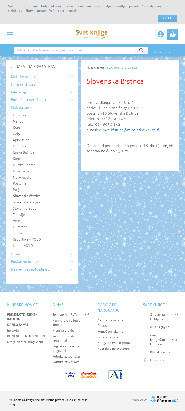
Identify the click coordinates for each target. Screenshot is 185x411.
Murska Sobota (24, 165)
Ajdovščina (21, 140)
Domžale (19, 146)
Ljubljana (20, 115)
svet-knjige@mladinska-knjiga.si (164, 340)
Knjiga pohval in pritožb (115, 343)
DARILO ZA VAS (17, 325)
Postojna (19, 183)
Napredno (161, 52)
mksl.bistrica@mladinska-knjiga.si (131, 130)
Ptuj (16, 190)
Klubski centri (160, 352)
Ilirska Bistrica (23, 152)
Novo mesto (22, 177)
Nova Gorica (22, 171)
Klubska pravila (64, 330)
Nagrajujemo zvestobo (114, 348)
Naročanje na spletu (112, 320)
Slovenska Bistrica (26, 196)
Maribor (19, 121)
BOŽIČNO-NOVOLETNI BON (26, 336)
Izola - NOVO (23, 246)
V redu (167, 18)
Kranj (17, 128)
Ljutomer (20, 227)
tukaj (72, 10)
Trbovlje (19, 215)
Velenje (19, 221)
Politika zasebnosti (66, 356)
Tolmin (18, 233)
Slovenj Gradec (24, 208)
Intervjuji (13, 330)
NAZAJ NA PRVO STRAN (35, 66)
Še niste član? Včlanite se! (71, 315)
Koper (17, 159)
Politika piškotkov (66, 362)
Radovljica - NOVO (27, 239)
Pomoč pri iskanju (110, 331)
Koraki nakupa (108, 337)
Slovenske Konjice (27, 202)
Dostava (103, 326)
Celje (17, 134)
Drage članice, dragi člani (25, 342)
